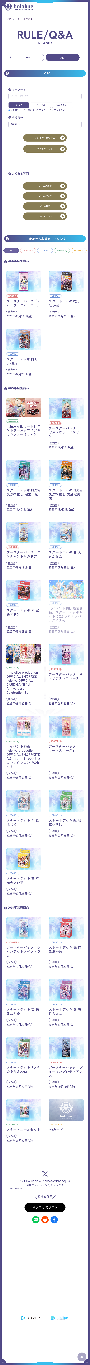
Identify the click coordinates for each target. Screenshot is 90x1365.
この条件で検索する (45, 140)
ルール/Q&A (11, 1282)
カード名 (45, 106)
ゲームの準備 (45, 191)
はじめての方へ (13, 1274)
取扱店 (8, 1312)
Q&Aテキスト (69, 106)
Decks (45, 261)
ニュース (9, 1289)
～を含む (14, 111)
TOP (8, 19)
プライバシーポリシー (43, 1274)
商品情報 (9, 1297)
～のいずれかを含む (36, 111)
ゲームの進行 (45, 203)
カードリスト (12, 1319)
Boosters (28, 261)
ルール (24, 58)
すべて (20, 106)
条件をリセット (45, 152)
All (11, 261)
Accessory (62, 261)
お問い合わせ (39, 1281)
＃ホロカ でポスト (45, 1227)
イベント (9, 1304)
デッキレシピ (12, 1326)
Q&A (65, 58)
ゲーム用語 (45, 214)
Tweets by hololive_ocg (16, 1207)
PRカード (78, 261)
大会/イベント (45, 225)
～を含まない (58, 111)
